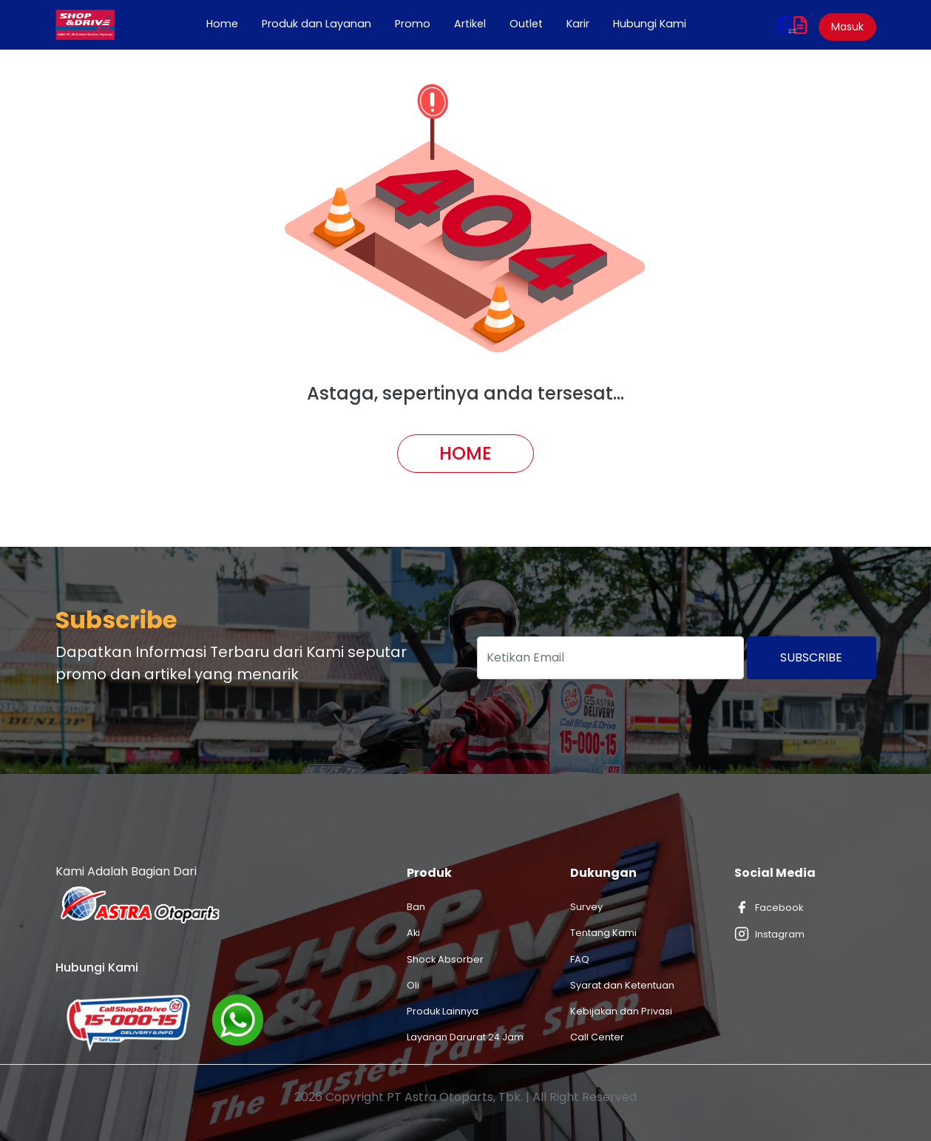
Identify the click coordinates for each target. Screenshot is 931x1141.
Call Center (597, 1037)
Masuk (847, 26)
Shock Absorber (445, 959)
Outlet (526, 23)
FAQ (579, 959)
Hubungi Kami (649, 23)
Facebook (768, 907)
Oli (413, 985)
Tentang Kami (603, 932)
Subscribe (811, 657)
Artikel (470, 23)
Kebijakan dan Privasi (621, 1011)
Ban (416, 907)
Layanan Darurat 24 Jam (465, 1037)
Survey (586, 907)
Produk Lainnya (442, 1011)
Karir (577, 23)
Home (228, 23)
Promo (412, 23)
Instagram (769, 933)
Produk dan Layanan (316, 23)
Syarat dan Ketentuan (622, 985)
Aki (413, 932)
